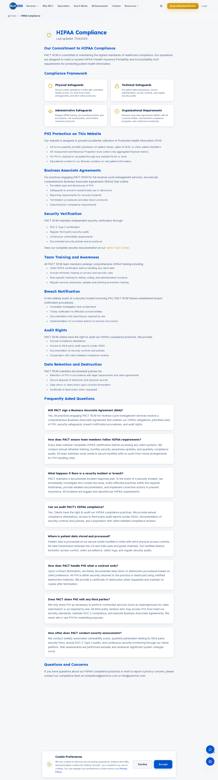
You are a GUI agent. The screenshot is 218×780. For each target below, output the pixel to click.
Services (32, 6)
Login (204, 6)
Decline (142, 764)
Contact (116, 6)
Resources (132, 6)
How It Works (81, 6)
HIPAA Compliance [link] (30, 15)
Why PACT (48, 6)
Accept (163, 764)
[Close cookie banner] (214, 752)
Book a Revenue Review (183, 6)
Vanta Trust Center (117, 247)
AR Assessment (100, 6)
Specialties (64, 6)
